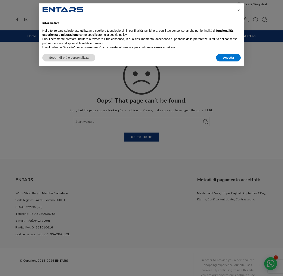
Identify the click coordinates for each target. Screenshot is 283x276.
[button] (238, 10)
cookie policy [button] (118, 34)
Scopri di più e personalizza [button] (68, 57)
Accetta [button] (228, 57)
